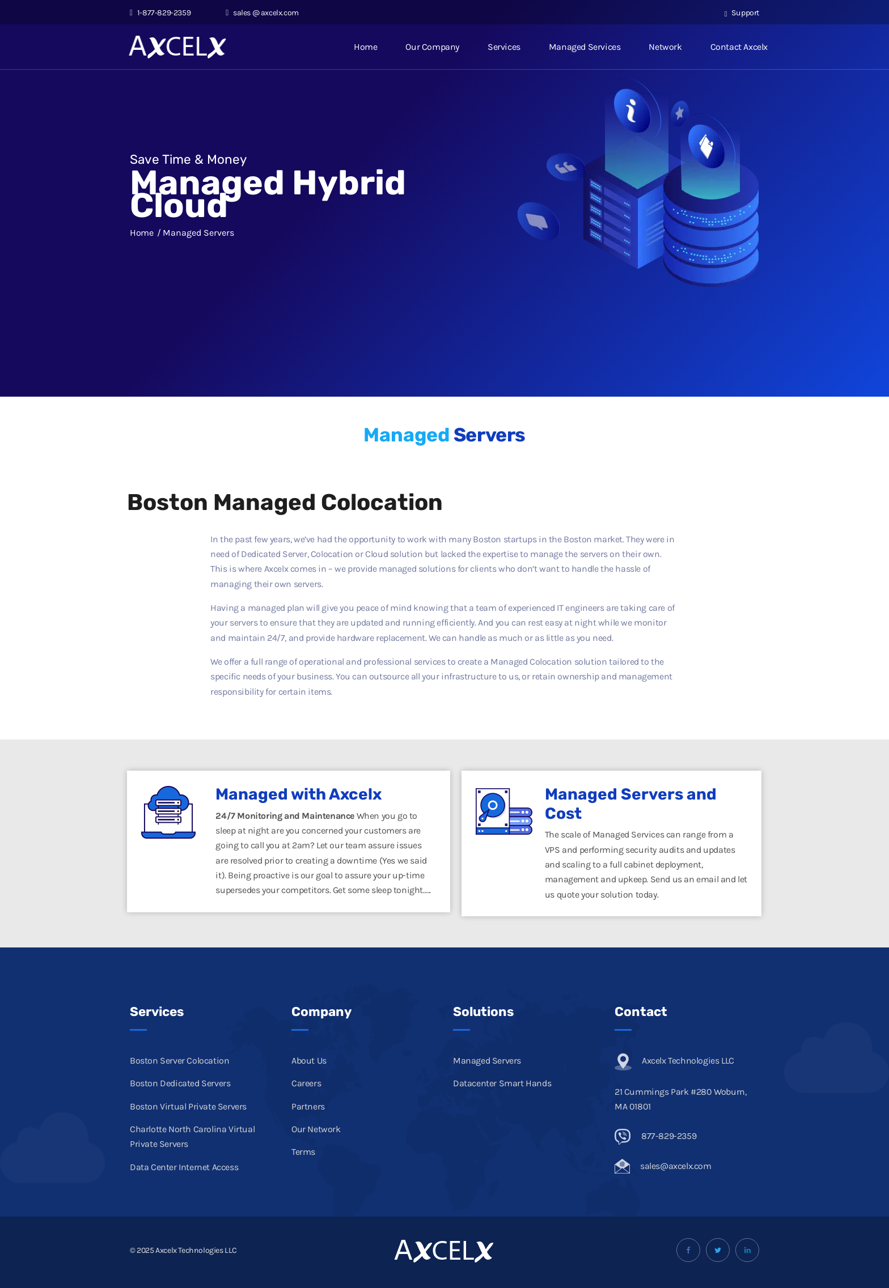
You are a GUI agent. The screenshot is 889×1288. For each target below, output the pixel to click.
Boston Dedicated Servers (180, 1083)
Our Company (432, 46)
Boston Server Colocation (179, 1060)
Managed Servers (487, 1060)
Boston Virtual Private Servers (188, 1106)
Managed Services (585, 46)
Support (742, 13)
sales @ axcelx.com (262, 13)
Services (504, 46)
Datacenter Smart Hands (502, 1083)
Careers (306, 1083)
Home (365, 46)
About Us (309, 1060)
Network (665, 46)
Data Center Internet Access (184, 1167)
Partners (308, 1106)
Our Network (316, 1129)
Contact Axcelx (739, 46)
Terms (303, 1151)
